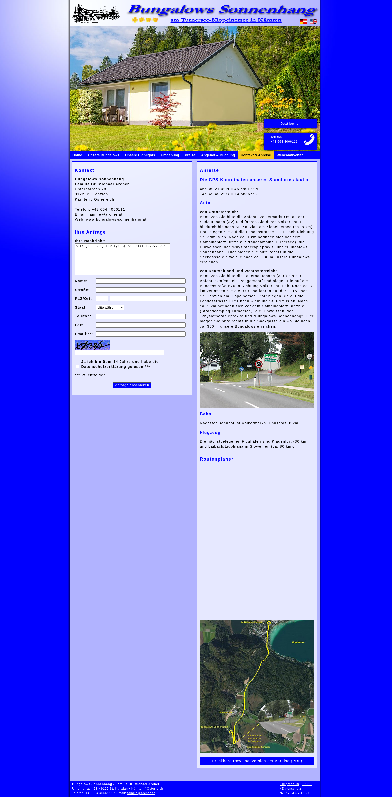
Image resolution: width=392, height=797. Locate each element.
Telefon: (83, 322)
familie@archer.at (105, 214)
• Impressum (289, 784)
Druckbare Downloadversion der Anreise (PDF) (257, 761)
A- (309, 793)
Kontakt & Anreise (256, 155)
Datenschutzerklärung (103, 373)
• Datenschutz (291, 788)
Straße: (82, 296)
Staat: (81, 313)
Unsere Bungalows (104, 155)
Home (77, 155)
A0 (302, 793)
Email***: (84, 340)
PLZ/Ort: (83, 305)
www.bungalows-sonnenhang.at (116, 219)
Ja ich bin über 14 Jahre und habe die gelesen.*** (120, 370)
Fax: (79, 331)
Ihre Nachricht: (90, 241)
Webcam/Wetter (290, 155)
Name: (81, 287)
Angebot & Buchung (218, 155)
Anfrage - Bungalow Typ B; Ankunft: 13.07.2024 (128, 262)
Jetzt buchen (291, 123)
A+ (294, 793)
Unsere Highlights (140, 155)
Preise (190, 155)
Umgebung (170, 155)
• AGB (307, 784)
